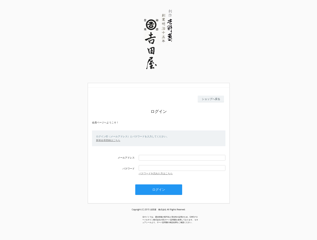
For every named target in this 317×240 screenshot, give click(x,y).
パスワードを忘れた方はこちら (156, 173)
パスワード (129, 168)
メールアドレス (126, 157)
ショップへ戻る (211, 99)
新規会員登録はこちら (108, 140)
